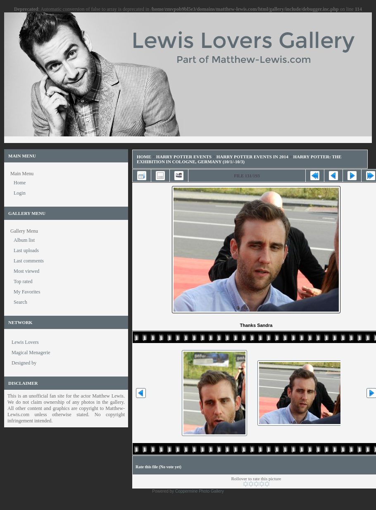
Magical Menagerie (31, 352)
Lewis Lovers (25, 342)
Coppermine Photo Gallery (199, 491)
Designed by (24, 363)
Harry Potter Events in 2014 (252, 156)
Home (144, 156)
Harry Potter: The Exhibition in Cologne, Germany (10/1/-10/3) (239, 159)
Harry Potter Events (184, 156)
